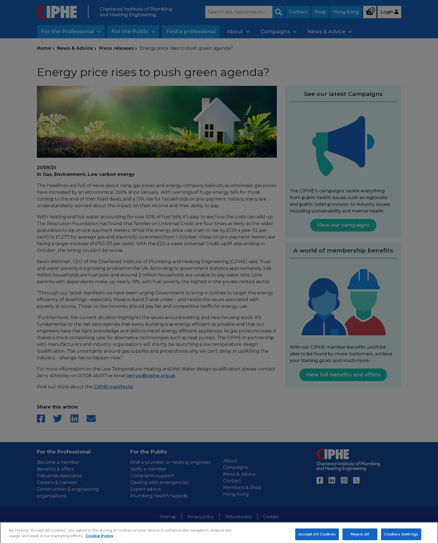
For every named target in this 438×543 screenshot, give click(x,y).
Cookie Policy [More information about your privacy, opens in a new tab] (99, 540)
